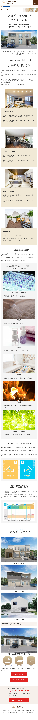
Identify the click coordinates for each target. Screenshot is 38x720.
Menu (35, 2)
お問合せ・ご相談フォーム (19, 700)
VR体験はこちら (19, 674)
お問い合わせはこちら (19, 679)
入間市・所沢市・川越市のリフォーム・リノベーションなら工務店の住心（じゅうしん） (19, 711)
